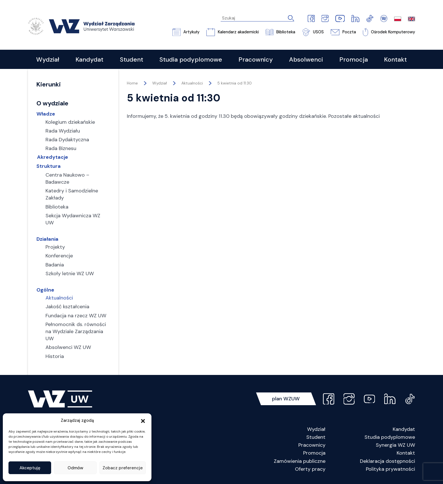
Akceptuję (29, 468)
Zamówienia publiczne (299, 461)
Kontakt (406, 453)
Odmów (75, 468)
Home (132, 83)
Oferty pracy (310, 469)
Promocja (314, 453)
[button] (143, 420)
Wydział (316, 429)
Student (315, 437)
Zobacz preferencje (123, 468)
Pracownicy (311, 445)
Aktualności (192, 83)
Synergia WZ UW (395, 445)
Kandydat (404, 429)
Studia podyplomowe (389, 437)
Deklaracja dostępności (387, 461)
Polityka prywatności (390, 469)
